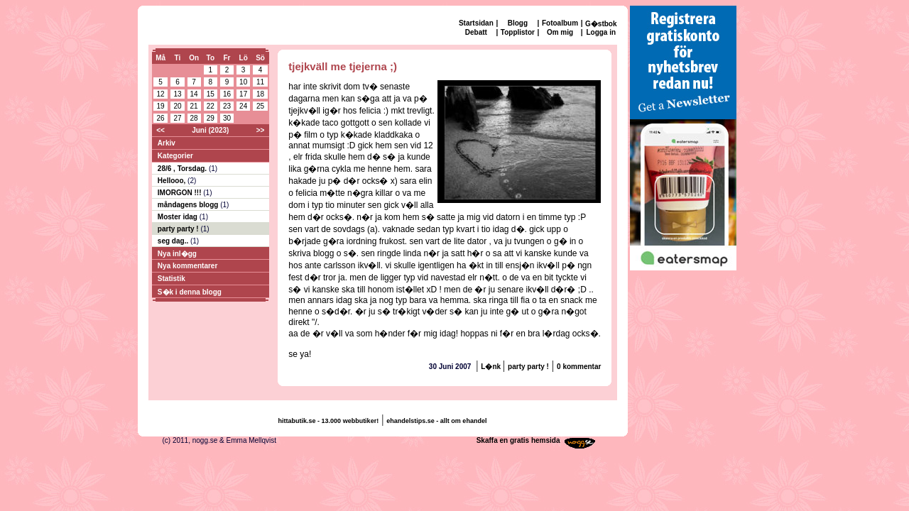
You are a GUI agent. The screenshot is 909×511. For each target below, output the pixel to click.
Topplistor (518, 32)
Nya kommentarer (187, 266)
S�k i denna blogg (190, 292)
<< (160, 130)
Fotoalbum (560, 23)
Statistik (171, 278)
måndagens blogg (189, 205)
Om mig (560, 32)
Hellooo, (172, 181)
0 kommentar (579, 366)
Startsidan (476, 23)
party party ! (179, 229)
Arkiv (166, 143)
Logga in (601, 32)
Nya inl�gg (177, 254)
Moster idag (179, 217)
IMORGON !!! (180, 193)
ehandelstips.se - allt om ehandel (436, 420)
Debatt (476, 32)
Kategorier (175, 156)
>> (260, 130)
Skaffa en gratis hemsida (518, 440)
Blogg (518, 23)
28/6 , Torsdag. (183, 168)
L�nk (492, 366)
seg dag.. (174, 241)
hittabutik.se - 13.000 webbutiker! (328, 420)
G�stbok (600, 24)
